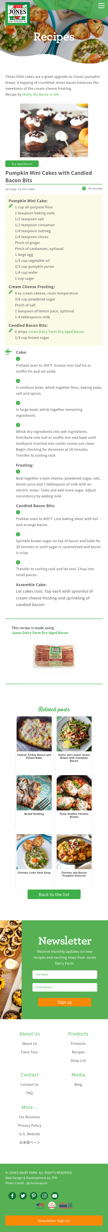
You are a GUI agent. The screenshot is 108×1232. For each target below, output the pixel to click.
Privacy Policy (29, 1125)
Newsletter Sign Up (54, 1220)
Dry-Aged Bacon (22, 164)
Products (78, 1043)
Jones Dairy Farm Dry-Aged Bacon (40, 632)
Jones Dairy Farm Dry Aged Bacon (56, 331)
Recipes (78, 1051)
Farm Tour (29, 1051)
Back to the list (54, 894)
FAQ (29, 1092)
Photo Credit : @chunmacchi (26, 1183)
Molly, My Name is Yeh (40, 94)
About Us (29, 1043)
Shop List (78, 1060)
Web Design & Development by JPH (31, 1178)
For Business (29, 1116)
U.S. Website (29, 1133)
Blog (78, 1084)
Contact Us (30, 1084)
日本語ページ (29, 1142)
